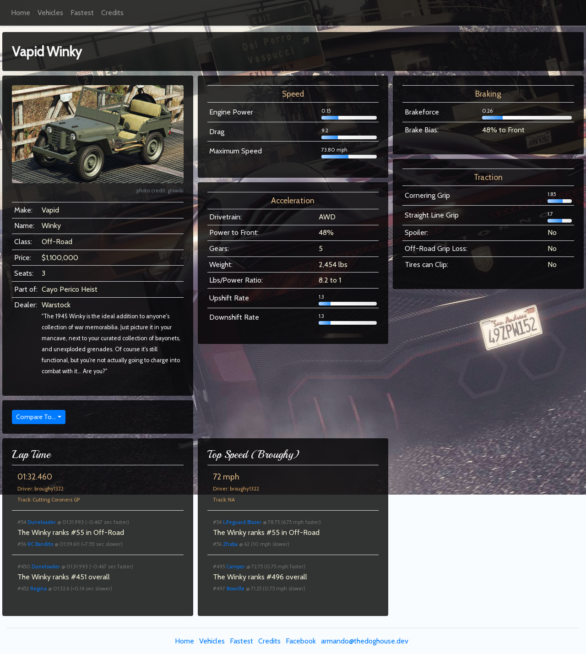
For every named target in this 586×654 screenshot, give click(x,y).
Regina (38, 588)
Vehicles (50, 12)
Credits (112, 12)
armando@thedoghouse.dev (364, 641)
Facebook (301, 641)
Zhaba (230, 544)
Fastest (82, 12)
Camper (235, 566)
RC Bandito (40, 544)
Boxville (235, 588)
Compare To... (36, 417)
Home (20, 12)
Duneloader (41, 522)
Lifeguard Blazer (242, 522)
